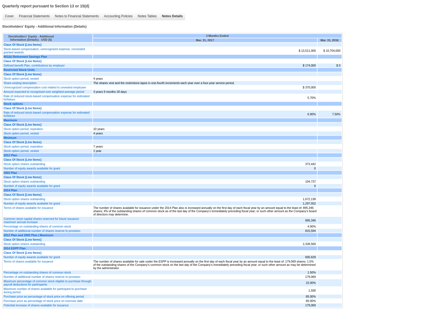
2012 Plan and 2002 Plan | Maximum (28, 235)
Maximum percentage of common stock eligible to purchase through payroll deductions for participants (47, 283)
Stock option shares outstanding (24, 164)
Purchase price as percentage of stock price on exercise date (43, 301)
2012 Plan (10, 155)
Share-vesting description (20, 83)
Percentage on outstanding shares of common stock (37, 226)
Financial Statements (34, 16)
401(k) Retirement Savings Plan (25, 56)
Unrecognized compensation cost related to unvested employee (45, 87)
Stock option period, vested (21, 78)
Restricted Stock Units (19, 69)
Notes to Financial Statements (77, 16)
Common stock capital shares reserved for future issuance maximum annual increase (41, 220)
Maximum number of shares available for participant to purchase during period (45, 290)
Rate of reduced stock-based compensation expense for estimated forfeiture (46, 97)
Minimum (10, 137)
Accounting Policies (118, 16)
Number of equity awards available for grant (32, 168)
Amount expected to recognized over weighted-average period (44, 91)
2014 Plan (10, 190)
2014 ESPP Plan (15, 248)
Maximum (10, 120)
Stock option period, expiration (23, 129)
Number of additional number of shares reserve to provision (42, 230)
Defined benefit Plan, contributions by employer (34, 65)
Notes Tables (147, 16)
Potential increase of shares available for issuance (36, 305)
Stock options (13, 103)
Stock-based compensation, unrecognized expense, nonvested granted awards (44, 50)
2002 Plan (10, 172)
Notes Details (172, 16)
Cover (9, 16)
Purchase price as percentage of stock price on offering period (44, 296)
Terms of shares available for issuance (28, 207)
